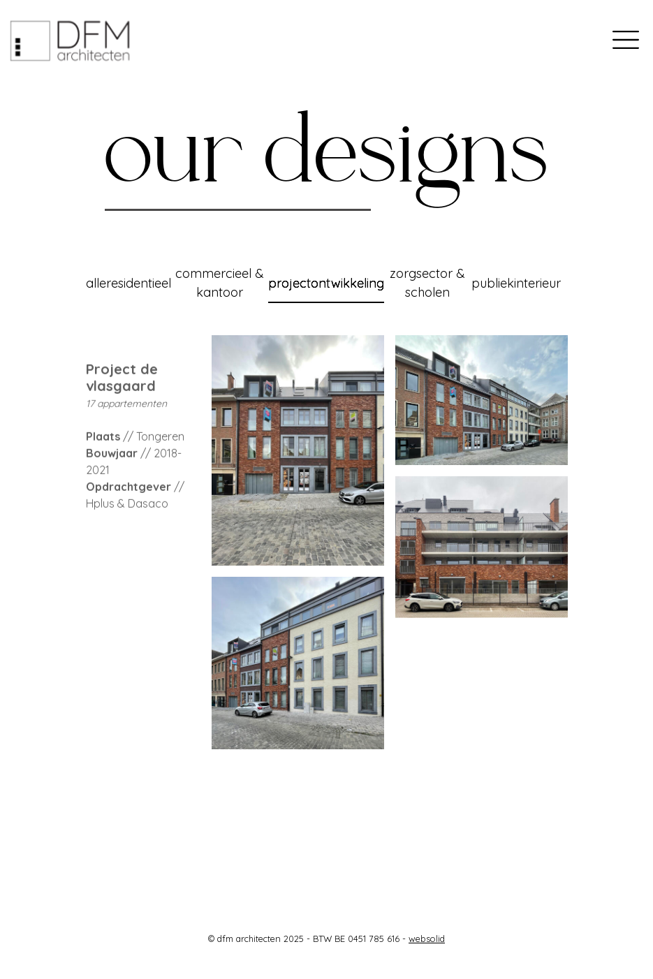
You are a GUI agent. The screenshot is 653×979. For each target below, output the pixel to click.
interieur (537, 283)
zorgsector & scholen (427, 282)
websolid (427, 938)
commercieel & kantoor (219, 282)
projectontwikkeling (326, 283)
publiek (492, 283)
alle (96, 283)
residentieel (138, 283)
